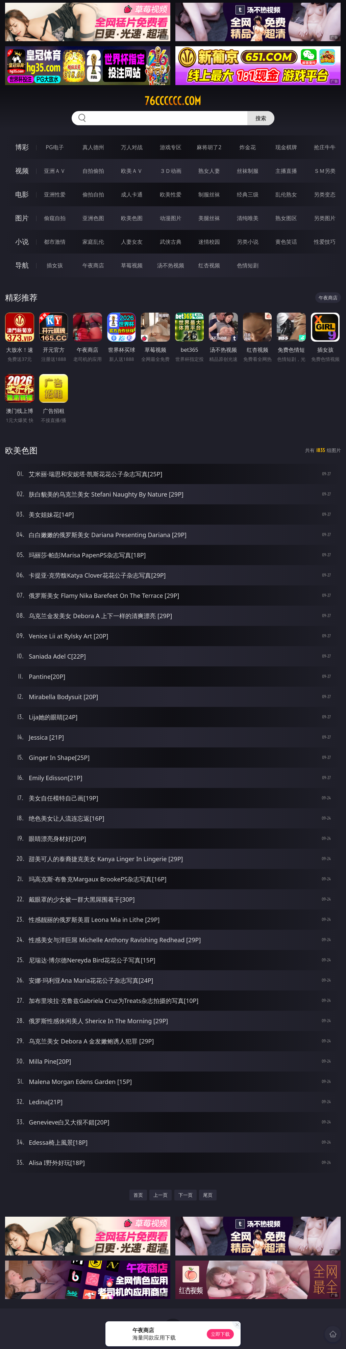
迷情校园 (209, 241)
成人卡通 (132, 194)
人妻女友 (132, 241)
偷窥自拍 (55, 218)
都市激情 (55, 241)
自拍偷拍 (93, 171)
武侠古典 (170, 241)
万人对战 (132, 147)
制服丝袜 (209, 194)
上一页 (160, 1195)
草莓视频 (132, 265)
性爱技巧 (325, 241)
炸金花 (248, 147)
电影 (22, 194)
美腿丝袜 (209, 218)
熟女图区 (286, 218)
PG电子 (55, 147)
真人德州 (93, 147)
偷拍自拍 (93, 194)
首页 (138, 1195)
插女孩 (55, 265)
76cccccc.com (173, 101)
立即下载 (220, 1334)
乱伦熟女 (286, 194)
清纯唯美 (247, 218)
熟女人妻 (209, 171)
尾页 (208, 1195)
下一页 (185, 1195)
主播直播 (286, 171)
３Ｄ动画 (170, 171)
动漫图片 (170, 218)
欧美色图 (132, 218)
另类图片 (325, 218)
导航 (22, 265)
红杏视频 (209, 265)
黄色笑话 (286, 241)
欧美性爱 (170, 194)
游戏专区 (170, 147)
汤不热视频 (170, 265)
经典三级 (247, 194)
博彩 (22, 147)
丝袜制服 (247, 171)
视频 (22, 170)
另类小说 (247, 241)
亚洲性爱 (55, 194)
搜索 (260, 118)
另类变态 (325, 194)
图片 (22, 217)
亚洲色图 (93, 218)
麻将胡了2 (209, 147)
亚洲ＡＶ (55, 171)
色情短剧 (247, 265)
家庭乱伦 (93, 241)
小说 (22, 241)
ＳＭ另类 (325, 171)
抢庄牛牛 (325, 147)
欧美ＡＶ (132, 171)
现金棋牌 (286, 147)
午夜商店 (93, 265)
